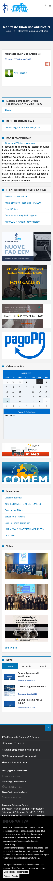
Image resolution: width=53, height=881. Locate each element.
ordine (32, 877)
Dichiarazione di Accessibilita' (17, 853)
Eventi (43, 666)
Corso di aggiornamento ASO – (32, 688)
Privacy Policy (8, 837)
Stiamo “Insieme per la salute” (30, 702)
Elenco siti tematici (11, 850)
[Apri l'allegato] (16, 73)
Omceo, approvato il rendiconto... (15, 771)
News (10, 666)
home (12, 877)
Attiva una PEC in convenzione (20, 143)
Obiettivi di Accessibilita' (14, 857)
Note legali (7, 847)
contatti (40, 877)
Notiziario (26, 666)
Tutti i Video (11, 647)
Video (24, 877)
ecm (18, 877)
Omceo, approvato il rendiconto (28, 675)
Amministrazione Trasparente (17, 843)
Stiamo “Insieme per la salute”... (14, 792)
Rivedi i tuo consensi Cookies (16, 840)
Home (8, 31)
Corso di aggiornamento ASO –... (14, 782)
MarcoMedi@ (38, 874)
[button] (5, 876)
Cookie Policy (22, 837)
